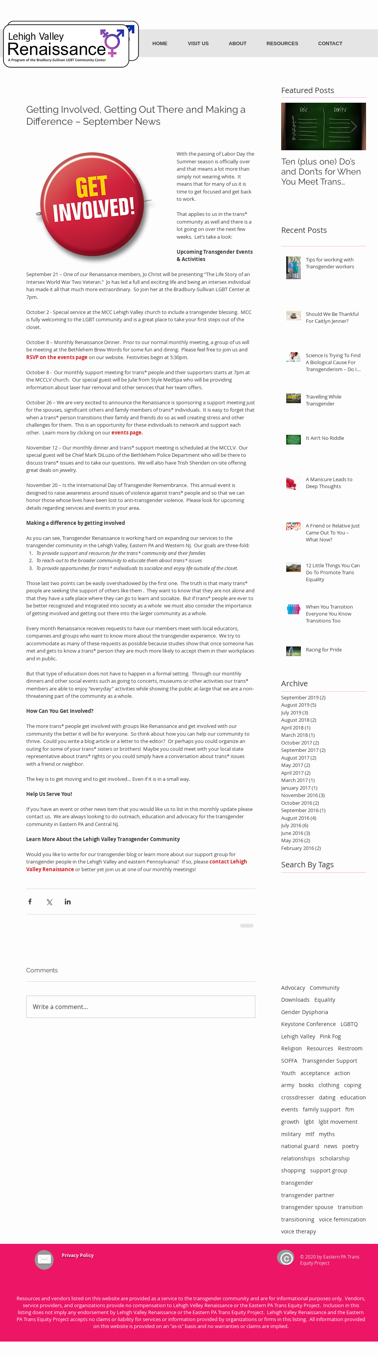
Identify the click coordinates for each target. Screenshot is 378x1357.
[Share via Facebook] (30, 901)
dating (327, 1097)
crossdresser (297, 1097)
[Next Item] (353, 126)
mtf (309, 1134)
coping (352, 1085)
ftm (349, 1109)
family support (322, 1109)
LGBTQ (349, 1024)
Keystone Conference (308, 1024)
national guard (300, 1146)
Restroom (350, 1048)
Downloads (295, 999)
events (289, 1109)
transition (350, 1207)
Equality (324, 999)
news (331, 1146)
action (342, 1073)
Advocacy (293, 987)
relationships (298, 1158)
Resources (320, 1048)
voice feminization (342, 1219)
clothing (329, 1085)
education (353, 1097)
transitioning (297, 1219)
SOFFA (289, 1060)
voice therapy (298, 1231)
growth (290, 1121)
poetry (350, 1146)
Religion (291, 1048)
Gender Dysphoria (304, 1012)
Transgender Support (329, 1060)
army (287, 1085)
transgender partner (307, 1195)
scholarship (335, 1158)
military (291, 1134)
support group (329, 1170)
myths (327, 1134)
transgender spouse (307, 1207)
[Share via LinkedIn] (67, 901)
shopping (293, 1170)
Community (324, 987)
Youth (288, 1073)
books (306, 1085)
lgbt (309, 1121)
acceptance (315, 1073)
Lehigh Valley (298, 1036)
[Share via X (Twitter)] (48, 901)
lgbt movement (338, 1121)
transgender (297, 1182)
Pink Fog (330, 1036)
